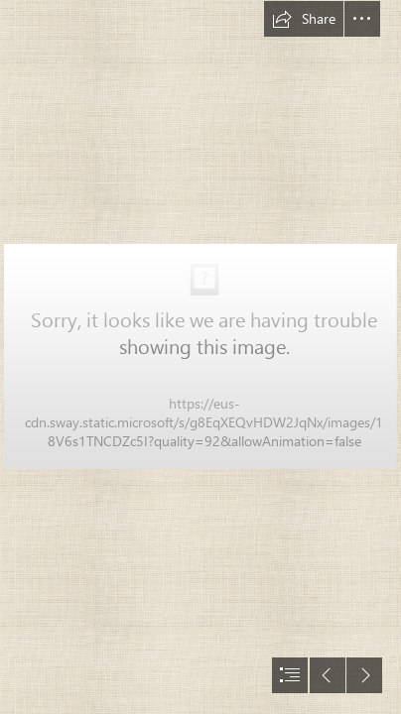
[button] (303, 19)
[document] (200, 357)
